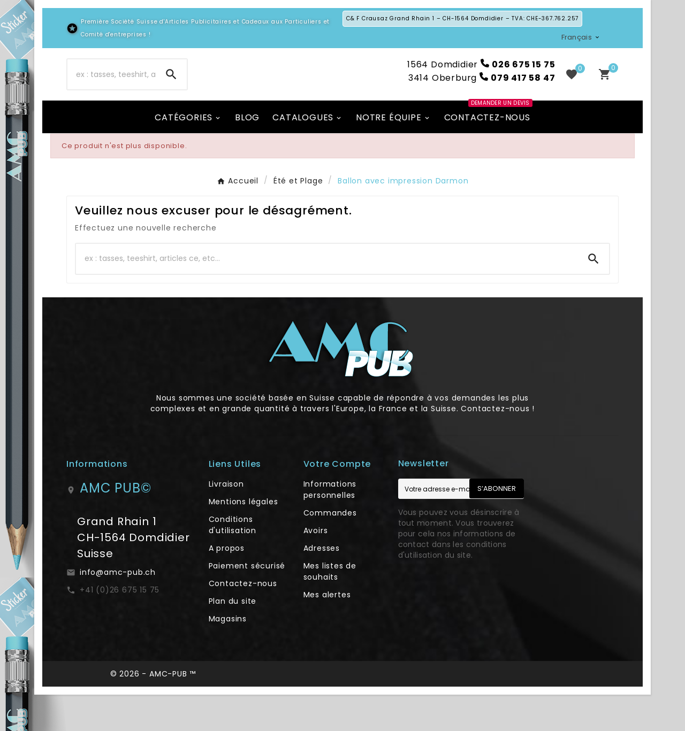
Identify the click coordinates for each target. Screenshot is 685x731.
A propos (227, 584)
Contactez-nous (243, 619)
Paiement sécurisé (247, 602)
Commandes (330, 549)
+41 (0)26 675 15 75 (119, 626)
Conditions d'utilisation (232, 561)
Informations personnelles (330, 526)
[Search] (171, 92)
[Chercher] (111, 92)
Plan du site (233, 637)
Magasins (228, 655)
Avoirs (315, 566)
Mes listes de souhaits (329, 608)
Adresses (321, 584)
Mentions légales (243, 538)
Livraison (226, 520)
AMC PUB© (115, 524)
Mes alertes (327, 631)
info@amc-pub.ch (118, 608)
